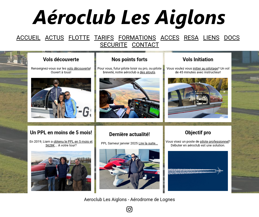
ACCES (169, 37)
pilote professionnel (214, 141)
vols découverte (78, 68)
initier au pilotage (205, 68)
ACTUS (54, 37)
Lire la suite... (148, 143)
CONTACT (145, 44)
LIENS (211, 37)
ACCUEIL (28, 37)
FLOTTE (79, 37)
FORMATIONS (137, 37)
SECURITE (113, 44)
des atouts (147, 72)
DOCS (232, 37)
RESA (191, 37)
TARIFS (104, 37)
